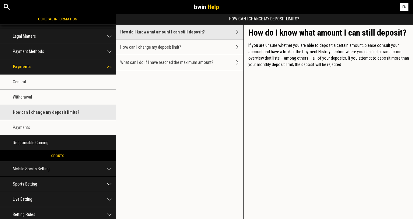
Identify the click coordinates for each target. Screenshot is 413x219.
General (19, 81)
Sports (57, 155)
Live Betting (64, 199)
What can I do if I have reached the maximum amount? (181, 62)
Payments (64, 66)
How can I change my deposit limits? (46, 112)
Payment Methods (64, 51)
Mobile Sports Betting (64, 169)
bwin (206, 7)
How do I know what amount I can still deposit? (181, 32)
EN (404, 7)
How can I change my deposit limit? (181, 47)
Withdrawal (22, 97)
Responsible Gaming (30, 142)
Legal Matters (64, 36)
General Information (57, 18)
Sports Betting (64, 184)
